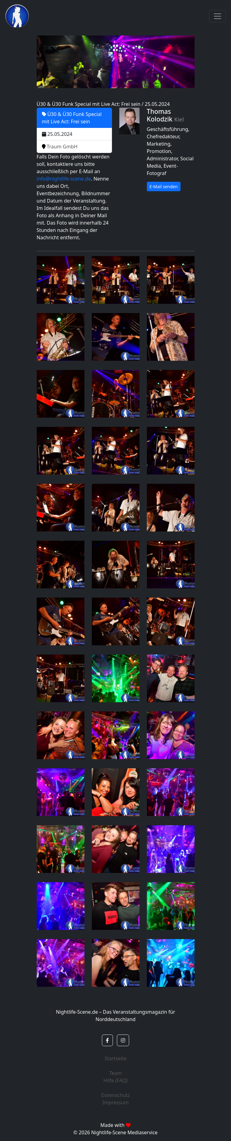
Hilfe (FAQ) (115, 1080)
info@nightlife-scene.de (64, 178)
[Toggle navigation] (217, 16)
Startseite (116, 1058)
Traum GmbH (60, 146)
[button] (107, 1040)
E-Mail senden (164, 186)
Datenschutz (115, 1095)
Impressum (115, 1102)
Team (115, 1073)
